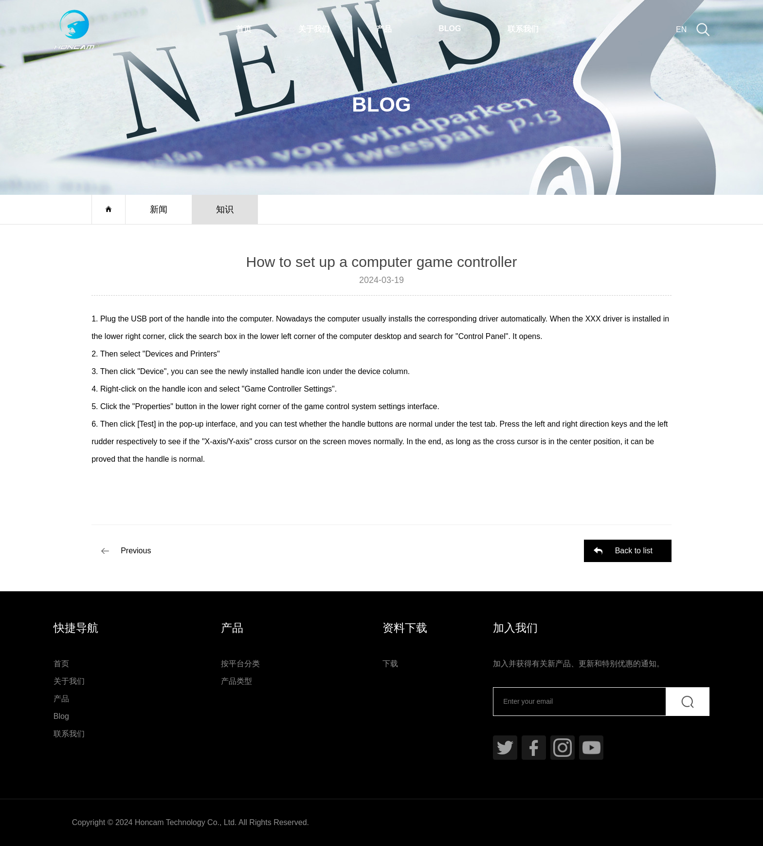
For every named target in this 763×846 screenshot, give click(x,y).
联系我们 (523, 29)
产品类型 (236, 681)
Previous (136, 550)
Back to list (634, 550)
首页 (244, 29)
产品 (384, 29)
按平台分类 (240, 663)
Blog (449, 28)
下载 (390, 663)
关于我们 (313, 29)
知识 (225, 209)
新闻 (158, 209)
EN (681, 29)
